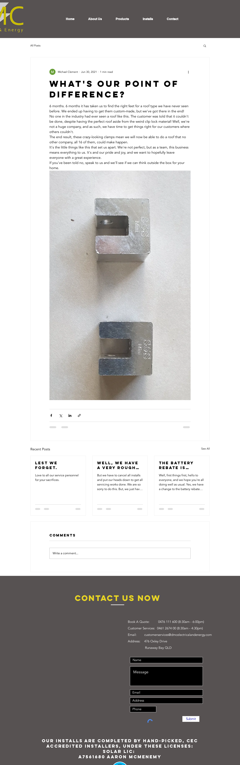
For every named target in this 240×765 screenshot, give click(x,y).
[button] (205, 45)
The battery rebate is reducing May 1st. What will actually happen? (180, 465)
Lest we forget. (46, 465)
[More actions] (188, 72)
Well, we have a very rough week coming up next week (118, 465)
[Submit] (190, 719)
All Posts (35, 45)
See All (205, 449)
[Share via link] (79, 415)
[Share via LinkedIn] (70, 415)
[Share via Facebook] (51, 415)
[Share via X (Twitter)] (60, 415)
